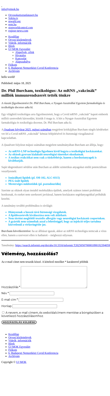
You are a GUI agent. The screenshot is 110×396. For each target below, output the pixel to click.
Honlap (6, 310)
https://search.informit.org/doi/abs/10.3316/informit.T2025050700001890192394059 (62, 245)
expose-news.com (18, 30)
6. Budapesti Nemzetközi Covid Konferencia (33, 67)
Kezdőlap (13, 36)
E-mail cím (9, 303)
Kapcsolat (20, 58)
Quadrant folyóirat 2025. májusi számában (27, 129)
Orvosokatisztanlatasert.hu (23, 15)
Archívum (14, 71)
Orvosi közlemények (19, 39)
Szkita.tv (13, 18)
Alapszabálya (22, 61)
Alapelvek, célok (24, 52)
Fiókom (12, 64)
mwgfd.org (14, 21)
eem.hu (12, 24)
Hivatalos (20, 55)
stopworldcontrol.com (20, 27)
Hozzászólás (10, 291)
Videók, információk (19, 42)
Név (5, 297)
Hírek (11, 45)
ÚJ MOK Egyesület (19, 49)
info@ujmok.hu (10, 9)
